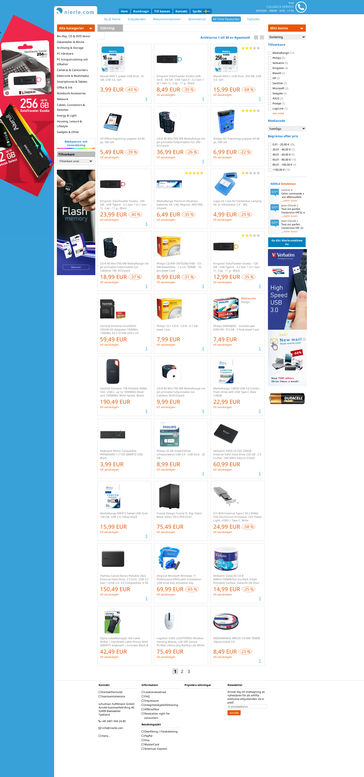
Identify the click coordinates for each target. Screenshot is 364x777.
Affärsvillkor (151, 709)
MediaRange (281, 53)
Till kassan (162, 11)
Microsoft (278, 88)
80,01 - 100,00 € (282, 164)
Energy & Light (67, 115)
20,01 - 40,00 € (281, 149)
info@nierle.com (111, 728)
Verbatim (278, 63)
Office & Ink (64, 87)
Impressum (151, 700)
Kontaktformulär (111, 692)
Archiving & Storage (70, 48)
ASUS (275, 98)
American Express (155, 748)
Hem (124, 11)
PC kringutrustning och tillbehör (72, 61)
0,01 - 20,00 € (281, 144)
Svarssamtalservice (112, 696)
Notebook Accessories (71, 93)
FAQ (146, 696)
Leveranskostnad (154, 692)
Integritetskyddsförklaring (160, 705)
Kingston (278, 68)
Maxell (276, 73)
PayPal (147, 736)
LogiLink (277, 108)
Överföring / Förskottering (160, 731)
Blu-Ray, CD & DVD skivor (73, 36)
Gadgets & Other (68, 132)
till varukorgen (166, 95)
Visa (146, 740)
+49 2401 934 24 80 (113, 721)
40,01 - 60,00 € (281, 154)
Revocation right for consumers (156, 716)
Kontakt (181, 11)
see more (278, 113)
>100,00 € (279, 169)
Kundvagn (141, 11)
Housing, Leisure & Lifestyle (69, 123)
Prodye (276, 103)
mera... (105, 736)
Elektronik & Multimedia (73, 76)
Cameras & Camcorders (72, 70)
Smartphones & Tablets (72, 81)
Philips (276, 58)
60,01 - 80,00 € (282, 159)
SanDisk (277, 83)
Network (62, 99)
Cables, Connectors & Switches (71, 107)
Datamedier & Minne (70, 42)
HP (274, 78)
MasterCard (151, 744)
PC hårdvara (65, 53)
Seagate (277, 93)
